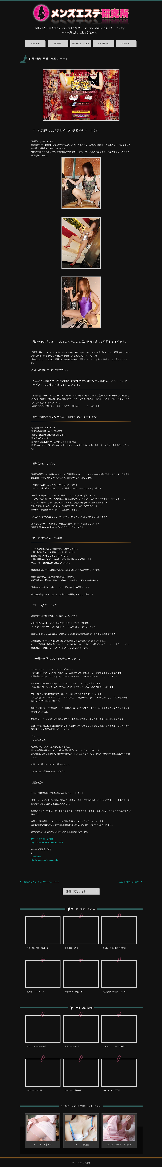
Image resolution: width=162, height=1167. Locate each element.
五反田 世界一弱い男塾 (129, 882)
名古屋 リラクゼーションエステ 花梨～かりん (41, 882)
